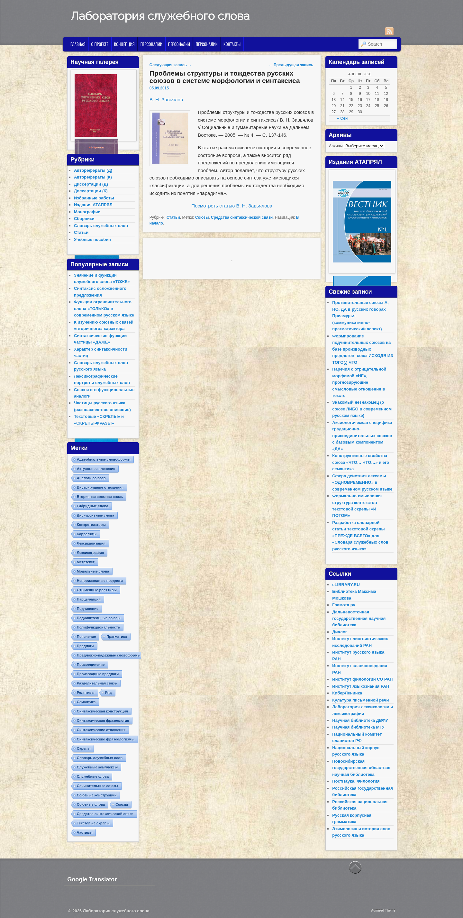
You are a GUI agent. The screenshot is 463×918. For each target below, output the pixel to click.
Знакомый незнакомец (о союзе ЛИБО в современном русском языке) (362, 409)
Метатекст (86, 562)
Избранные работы (94, 198)
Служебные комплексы (97, 767)
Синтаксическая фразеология (103, 720)
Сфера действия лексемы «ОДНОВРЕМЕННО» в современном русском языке (362, 482)
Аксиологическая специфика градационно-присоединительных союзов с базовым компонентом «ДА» (362, 435)
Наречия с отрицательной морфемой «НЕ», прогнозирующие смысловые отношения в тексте (359, 382)
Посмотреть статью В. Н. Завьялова (231, 205)
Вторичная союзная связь (100, 497)
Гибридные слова (92, 506)
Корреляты (86, 534)
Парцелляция (89, 599)
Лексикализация (91, 543)
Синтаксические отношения (101, 730)
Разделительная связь (97, 683)
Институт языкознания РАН (360, 686)
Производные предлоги (98, 674)
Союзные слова (91, 804)
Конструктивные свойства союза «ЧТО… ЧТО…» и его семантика (360, 462)
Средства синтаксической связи (242, 217)
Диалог (339, 631)
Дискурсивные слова (95, 515)
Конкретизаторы (91, 525)
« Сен (342, 118)
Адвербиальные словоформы (103, 459)
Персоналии (151, 44)
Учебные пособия (92, 239)
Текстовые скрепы (93, 823)
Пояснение (86, 636)
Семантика (86, 702)
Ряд (108, 692)
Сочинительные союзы (97, 786)
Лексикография (90, 553)
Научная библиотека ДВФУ (360, 720)
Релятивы (86, 692)
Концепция (124, 44)
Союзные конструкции (96, 795)
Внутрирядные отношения (100, 487)
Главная (78, 44)
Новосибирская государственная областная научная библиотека (361, 768)
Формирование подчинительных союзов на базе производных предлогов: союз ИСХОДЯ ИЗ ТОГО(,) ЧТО (362, 349)
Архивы (335, 146)
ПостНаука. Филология (355, 781)
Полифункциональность (98, 627)
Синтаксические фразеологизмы (105, 739)
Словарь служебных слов (101, 225)
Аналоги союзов (91, 478)
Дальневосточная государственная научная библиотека (359, 619)
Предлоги (85, 646)
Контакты (232, 44)
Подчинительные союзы (99, 618)
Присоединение (90, 664)
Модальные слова (93, 571)
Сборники (84, 218)
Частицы (84, 832)
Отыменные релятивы (97, 590)
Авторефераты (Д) (93, 170)
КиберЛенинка (347, 693)
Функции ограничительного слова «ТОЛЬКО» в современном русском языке (104, 308)
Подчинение (87, 608)
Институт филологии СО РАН (362, 679)
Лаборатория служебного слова (160, 16)
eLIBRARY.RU (345, 584)
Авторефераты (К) (93, 177)
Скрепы (83, 748)
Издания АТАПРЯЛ (93, 204)
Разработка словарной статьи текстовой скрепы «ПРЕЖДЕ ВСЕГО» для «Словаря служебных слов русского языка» (360, 535)
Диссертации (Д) (91, 184)
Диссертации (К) (91, 190)
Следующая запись (171, 65)
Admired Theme (383, 910)
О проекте (99, 44)
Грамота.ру (343, 604)
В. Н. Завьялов (166, 99)
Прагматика (116, 636)
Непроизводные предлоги (100, 581)
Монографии (87, 211)
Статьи (173, 217)
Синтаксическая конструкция (102, 711)
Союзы (202, 217)
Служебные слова (93, 776)
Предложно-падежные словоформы (109, 655)
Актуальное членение (96, 469)
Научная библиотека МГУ (358, 727)
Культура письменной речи (360, 700)
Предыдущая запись (291, 65)
